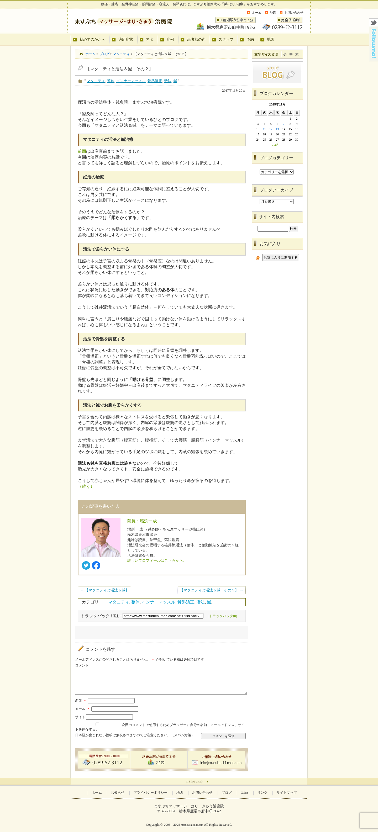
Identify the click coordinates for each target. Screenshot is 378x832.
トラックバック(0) (223, 616)
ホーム (256, 12)
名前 (81, 701)
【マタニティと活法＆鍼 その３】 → (211, 590)
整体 (110, 81)
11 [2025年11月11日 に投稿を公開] (264, 129)
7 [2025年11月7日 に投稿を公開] (284, 123)
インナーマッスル (131, 81)
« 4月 (275, 144)
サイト (80, 717)
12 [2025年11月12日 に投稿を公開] (270, 129)
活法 (167, 81)
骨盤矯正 (155, 81)
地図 (273, 12)
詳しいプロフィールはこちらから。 (157, 560)
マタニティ (96, 81)
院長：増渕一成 (142, 521)
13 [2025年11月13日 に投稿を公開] (277, 129)
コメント (82, 665)
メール (83, 709)
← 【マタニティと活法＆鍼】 (104, 590)
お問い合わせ (294, 12)
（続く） (86, 486)
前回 (82, 151)
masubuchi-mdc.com (192, 824)
